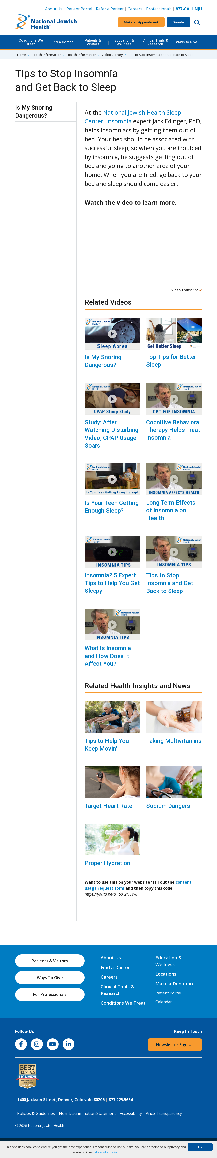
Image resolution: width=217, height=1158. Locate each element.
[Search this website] (197, 22)
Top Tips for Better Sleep (171, 361)
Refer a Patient (110, 9)
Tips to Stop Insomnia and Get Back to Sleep (169, 583)
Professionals (159, 9)
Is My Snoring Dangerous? (103, 361)
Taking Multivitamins (174, 740)
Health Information (46, 54)
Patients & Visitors (93, 42)
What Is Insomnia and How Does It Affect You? (108, 656)
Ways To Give (50, 977)
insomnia (119, 121)
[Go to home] (46, 22)
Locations (165, 974)
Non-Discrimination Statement (87, 1113)
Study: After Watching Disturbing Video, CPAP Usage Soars (111, 434)
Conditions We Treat (31, 42)
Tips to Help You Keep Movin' (107, 744)
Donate (178, 22)
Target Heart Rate (108, 806)
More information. (106, 1152)
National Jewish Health (46, 1125)
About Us (53, 9)
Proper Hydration (107, 863)
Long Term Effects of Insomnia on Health (170, 510)
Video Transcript (186, 290)
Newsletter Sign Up (175, 1044)
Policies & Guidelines (36, 1113)
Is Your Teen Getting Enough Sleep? (112, 506)
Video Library (112, 54)
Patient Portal (79, 9)
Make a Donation (174, 984)
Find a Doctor (62, 42)
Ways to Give (186, 42)
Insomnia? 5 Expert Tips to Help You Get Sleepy (112, 583)
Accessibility (131, 1113)
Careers (135, 9)
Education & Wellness (124, 42)
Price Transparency (164, 1113)
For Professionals (49, 994)
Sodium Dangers (168, 806)
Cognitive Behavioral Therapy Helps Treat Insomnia (173, 430)
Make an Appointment (141, 22)
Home (21, 54)
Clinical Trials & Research (155, 42)
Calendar (163, 1002)
